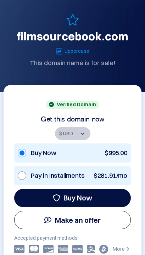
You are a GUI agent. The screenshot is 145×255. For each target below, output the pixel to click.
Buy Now (72, 197)
